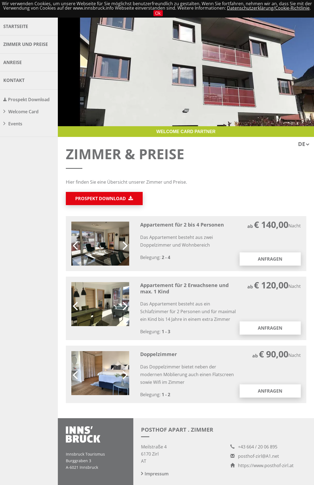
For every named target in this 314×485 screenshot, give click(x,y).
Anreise (12, 62)
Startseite (15, 26)
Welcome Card (23, 112)
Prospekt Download (29, 100)
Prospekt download (104, 198)
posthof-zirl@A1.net (254, 456)
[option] (100, 244)
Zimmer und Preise (25, 44)
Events (15, 124)
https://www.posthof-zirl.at (262, 465)
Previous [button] (75, 244)
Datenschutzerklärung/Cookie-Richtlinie (268, 8)
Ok (158, 13)
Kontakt (14, 80)
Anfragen (270, 259)
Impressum (157, 474)
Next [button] (125, 244)
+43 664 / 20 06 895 (253, 447)
